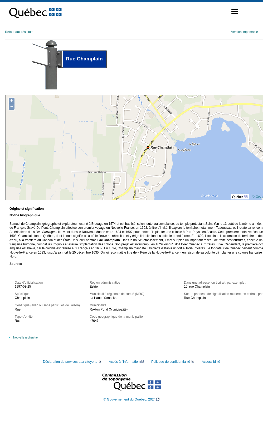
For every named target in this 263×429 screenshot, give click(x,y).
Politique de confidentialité (170, 362)
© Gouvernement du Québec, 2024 (130, 399)
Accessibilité (211, 362)
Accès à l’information (124, 362)
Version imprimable (244, 32)
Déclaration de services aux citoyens (70, 362)
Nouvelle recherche (25, 337)
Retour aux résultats (19, 32)
